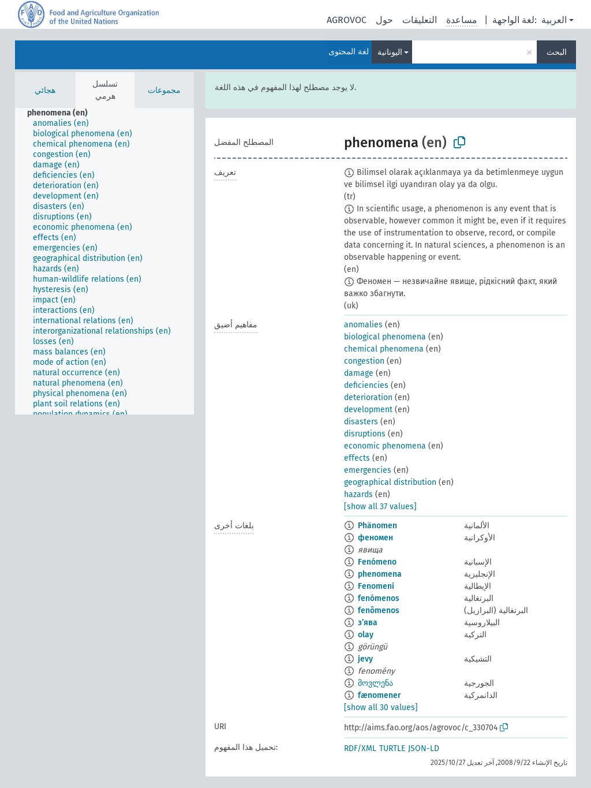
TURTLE (392, 748)
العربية (554, 19)
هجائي (45, 90)
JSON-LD (423, 748)
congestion (364, 361)
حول (384, 19)
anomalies (363, 325)
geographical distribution (390, 482)
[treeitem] (62, 113)
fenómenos (378, 598)
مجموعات (164, 90)
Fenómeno (377, 562)
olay (365, 635)
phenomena (380, 574)
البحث (557, 52)
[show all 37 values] (380, 506)
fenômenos (378, 610)
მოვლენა (375, 683)
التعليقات (419, 19)
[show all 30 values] (381, 707)
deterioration (368, 397)
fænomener (379, 695)
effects (357, 458)
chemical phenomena (384, 349)
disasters (361, 422)
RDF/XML (360, 748)
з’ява (367, 623)
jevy (365, 659)
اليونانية (389, 52)
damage (358, 373)
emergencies (367, 470)
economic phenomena (385, 446)
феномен (375, 538)
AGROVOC (346, 19)
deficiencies (366, 385)
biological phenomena (385, 337)
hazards (358, 494)
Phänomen (377, 526)
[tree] (104, 261)
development (368, 409)
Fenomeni (376, 586)
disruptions (365, 434)
